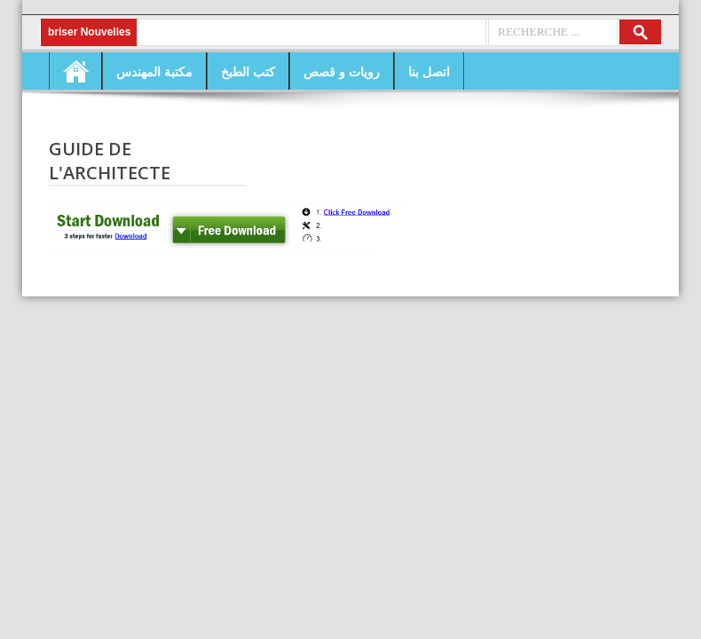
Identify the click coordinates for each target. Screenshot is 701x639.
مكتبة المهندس (154, 71)
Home (75, 71)
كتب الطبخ (248, 71)
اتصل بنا (429, 71)
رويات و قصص (341, 71)
